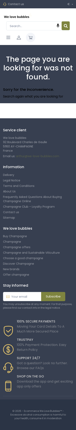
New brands (11, 269)
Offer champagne (16, 275)
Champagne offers (16, 247)
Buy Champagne (15, 236)
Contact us (16, 4)
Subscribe (53, 296)
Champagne (12, 242)
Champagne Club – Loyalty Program (29, 207)
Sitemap (9, 218)
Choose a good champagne (23, 258)
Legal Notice (11, 180)
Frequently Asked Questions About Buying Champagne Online (32, 199)
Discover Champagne (18, 264)
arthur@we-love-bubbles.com (37, 156)
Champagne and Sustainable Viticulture (31, 253)
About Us (9, 191)
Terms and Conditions (18, 186)
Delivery (8, 175)
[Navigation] (8, 37)
